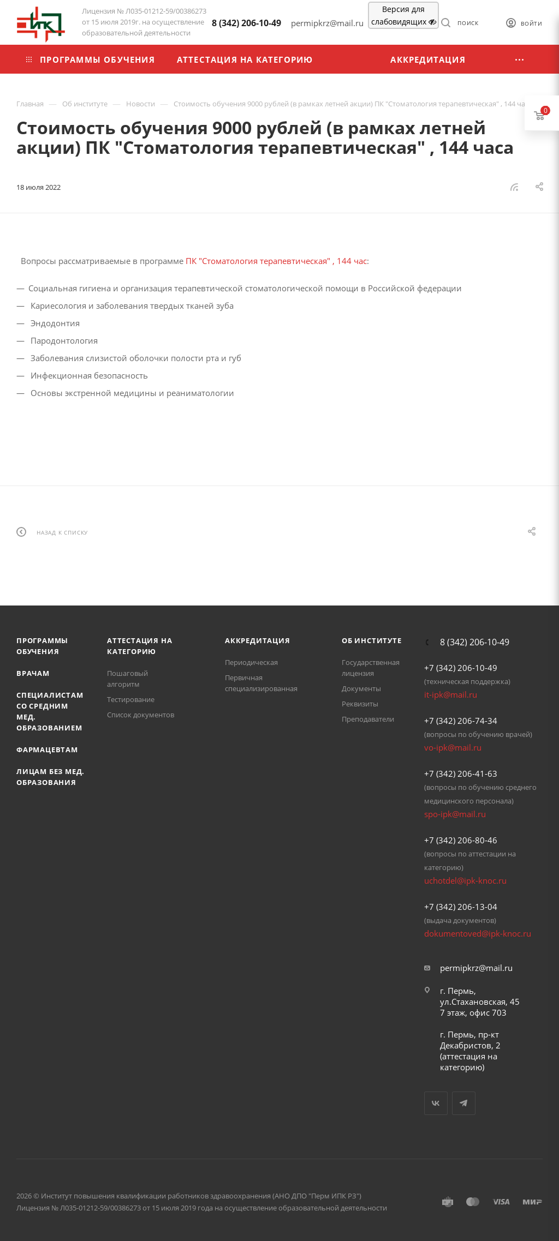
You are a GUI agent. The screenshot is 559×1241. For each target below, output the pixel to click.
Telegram (463, 1103)
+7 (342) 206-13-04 (460, 906)
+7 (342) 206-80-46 (460, 840)
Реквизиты (360, 704)
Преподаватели (368, 719)
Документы (361, 688)
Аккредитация (257, 640)
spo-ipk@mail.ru (455, 813)
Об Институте (372, 640)
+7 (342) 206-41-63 (460, 773)
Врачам (33, 673)
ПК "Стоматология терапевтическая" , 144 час (276, 260)
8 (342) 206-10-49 (246, 23)
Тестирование (130, 699)
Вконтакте (436, 1103)
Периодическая (251, 662)
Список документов (140, 715)
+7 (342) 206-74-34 (460, 720)
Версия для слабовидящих (403, 15)
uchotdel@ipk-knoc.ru (465, 880)
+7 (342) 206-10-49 (460, 667)
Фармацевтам (47, 749)
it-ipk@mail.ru (450, 694)
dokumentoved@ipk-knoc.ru (477, 933)
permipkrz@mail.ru (476, 967)
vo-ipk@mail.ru (452, 747)
